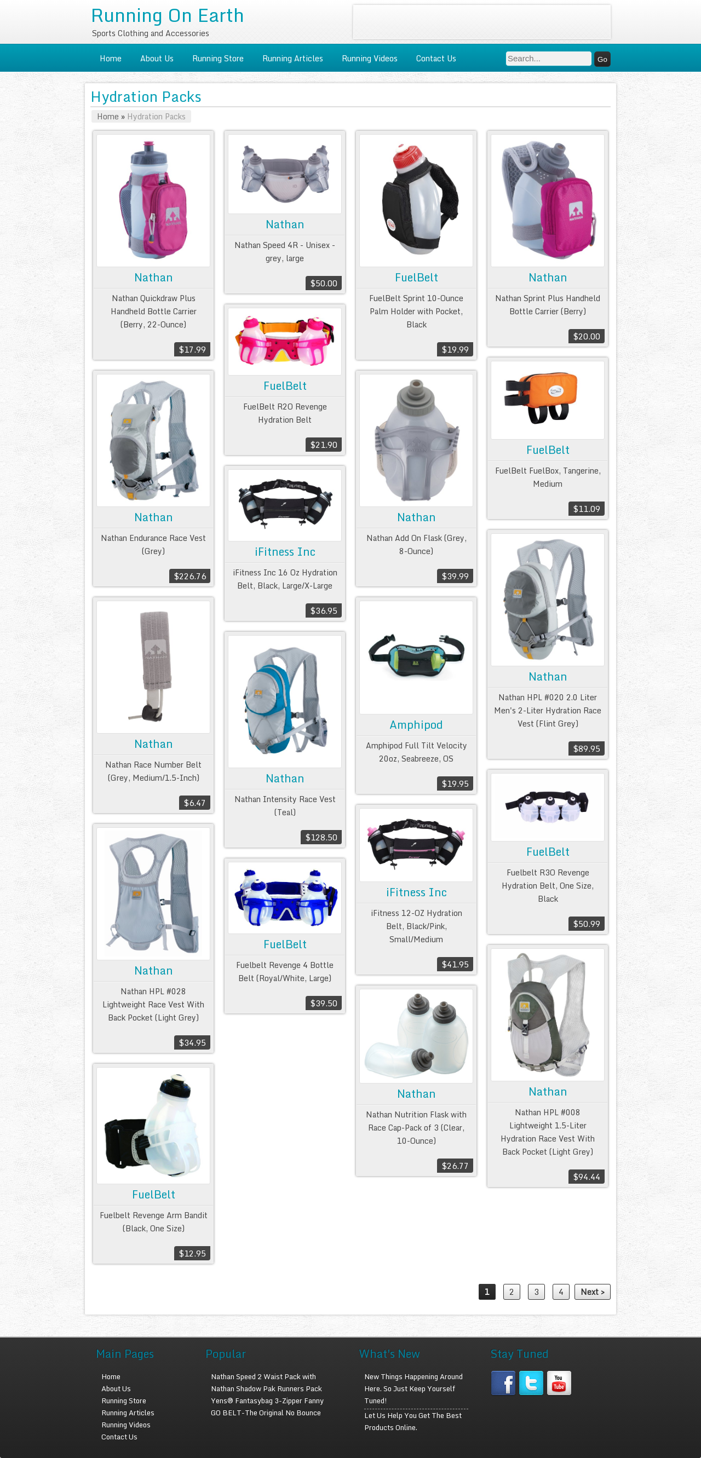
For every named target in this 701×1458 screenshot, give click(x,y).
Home (111, 58)
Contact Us (436, 58)
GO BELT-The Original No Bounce (266, 1413)
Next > (593, 1292)
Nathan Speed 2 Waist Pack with (263, 1376)
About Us (157, 58)
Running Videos (370, 58)
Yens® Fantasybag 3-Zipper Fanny (267, 1400)
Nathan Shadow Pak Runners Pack (266, 1388)
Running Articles (292, 58)
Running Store (218, 58)
